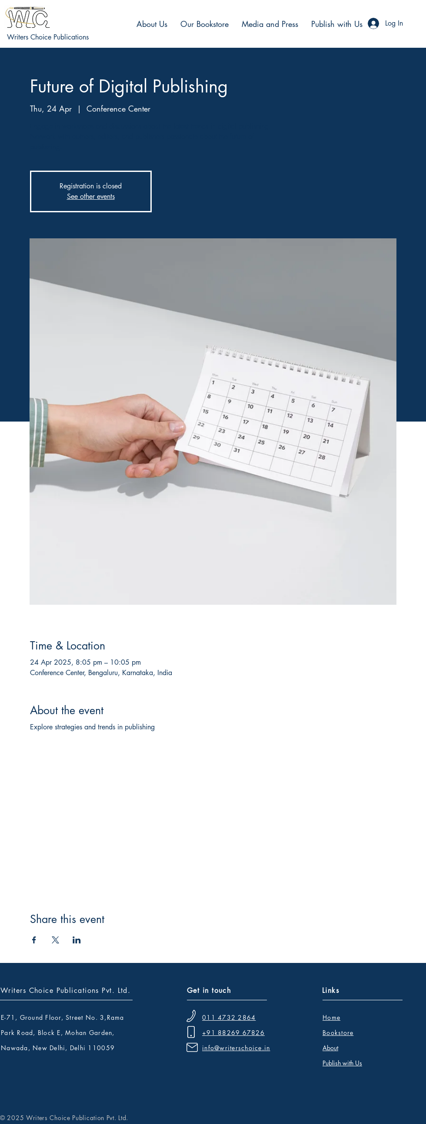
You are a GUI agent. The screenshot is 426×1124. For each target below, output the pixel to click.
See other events (91, 196)
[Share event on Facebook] (34, 939)
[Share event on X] (55, 939)
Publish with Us (342, 1063)
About (330, 1048)
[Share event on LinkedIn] (77, 939)
